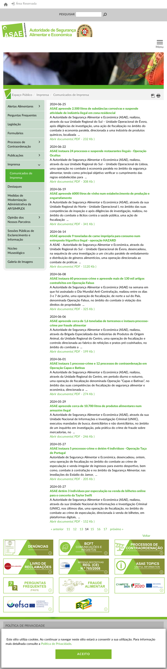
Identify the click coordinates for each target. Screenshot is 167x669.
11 (68, 529)
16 (98, 529)
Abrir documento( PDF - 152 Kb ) (72, 521)
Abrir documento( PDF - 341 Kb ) (72, 224)
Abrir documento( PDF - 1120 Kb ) (73, 266)
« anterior (57, 529)
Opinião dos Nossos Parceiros (19, 220)
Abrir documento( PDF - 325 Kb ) (72, 309)
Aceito (83, 654)
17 (105, 529)
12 (75, 529)
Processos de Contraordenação (19, 144)
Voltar (146, 535)
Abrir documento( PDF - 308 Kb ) (72, 181)
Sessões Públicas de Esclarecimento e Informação (21, 235)
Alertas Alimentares (20, 106)
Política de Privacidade (25, 625)
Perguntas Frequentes (22, 115)
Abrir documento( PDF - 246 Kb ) (72, 436)
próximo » (116, 529)
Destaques (15, 186)
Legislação (14, 124)
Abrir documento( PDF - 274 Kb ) (72, 394)
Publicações (15, 155)
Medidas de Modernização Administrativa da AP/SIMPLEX (19, 202)
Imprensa (14, 164)
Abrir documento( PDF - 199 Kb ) (72, 351)
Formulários (15, 133)
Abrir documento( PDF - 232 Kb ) (72, 139)
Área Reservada (24, 4)
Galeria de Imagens (20, 261)
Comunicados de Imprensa (21, 175)
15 (92, 529)
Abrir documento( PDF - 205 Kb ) (72, 479)
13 (81, 529)
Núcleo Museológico (16, 251)
